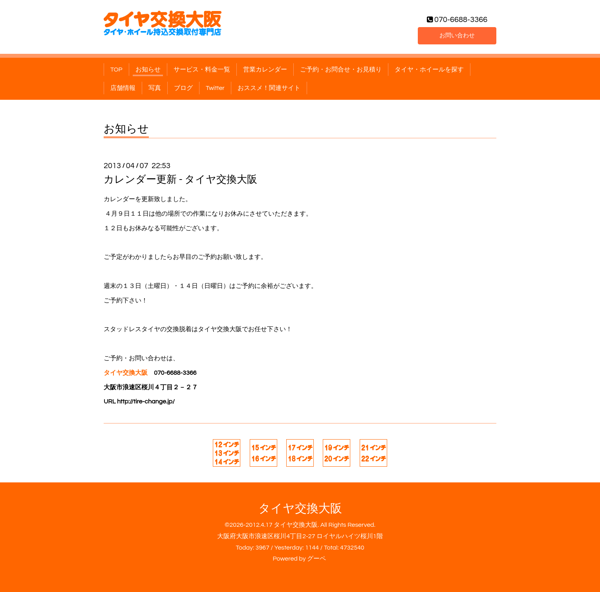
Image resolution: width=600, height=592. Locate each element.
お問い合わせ (457, 35)
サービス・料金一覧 (202, 69)
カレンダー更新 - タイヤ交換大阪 (180, 179)
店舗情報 (122, 88)
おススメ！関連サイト (269, 88)
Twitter (215, 88)
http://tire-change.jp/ (146, 401)
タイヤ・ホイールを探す (429, 69)
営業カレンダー (265, 69)
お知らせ (148, 69)
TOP (116, 69)
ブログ (183, 88)
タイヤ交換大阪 (300, 508)
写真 (154, 88)
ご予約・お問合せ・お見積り (341, 69)
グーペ (316, 558)
